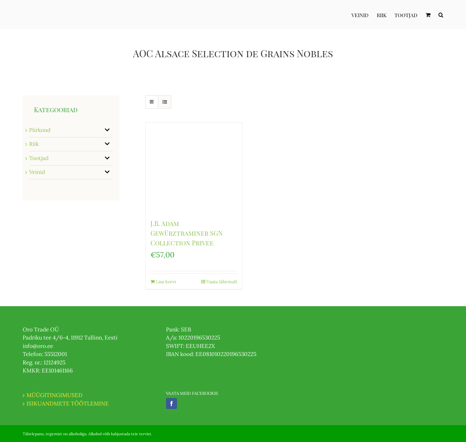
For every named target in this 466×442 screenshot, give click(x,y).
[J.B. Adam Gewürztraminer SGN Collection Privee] (194, 167)
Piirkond (39, 130)
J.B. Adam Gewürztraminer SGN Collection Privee (186, 233)
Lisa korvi (166, 282)
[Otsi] (440, 14)
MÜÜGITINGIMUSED (55, 395)
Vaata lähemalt (221, 282)
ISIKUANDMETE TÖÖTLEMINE (68, 403)
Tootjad (39, 158)
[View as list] (164, 102)
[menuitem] (364, 14)
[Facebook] (171, 403)
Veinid (37, 172)
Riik (34, 143)
